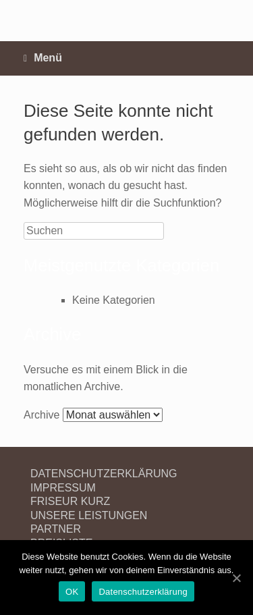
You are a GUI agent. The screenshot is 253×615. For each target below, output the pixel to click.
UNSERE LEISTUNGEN (88, 515)
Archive (41, 415)
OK (71, 592)
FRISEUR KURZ (70, 501)
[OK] (236, 578)
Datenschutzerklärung (143, 592)
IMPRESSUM (63, 487)
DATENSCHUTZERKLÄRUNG (103, 473)
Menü (43, 58)
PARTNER (55, 529)
